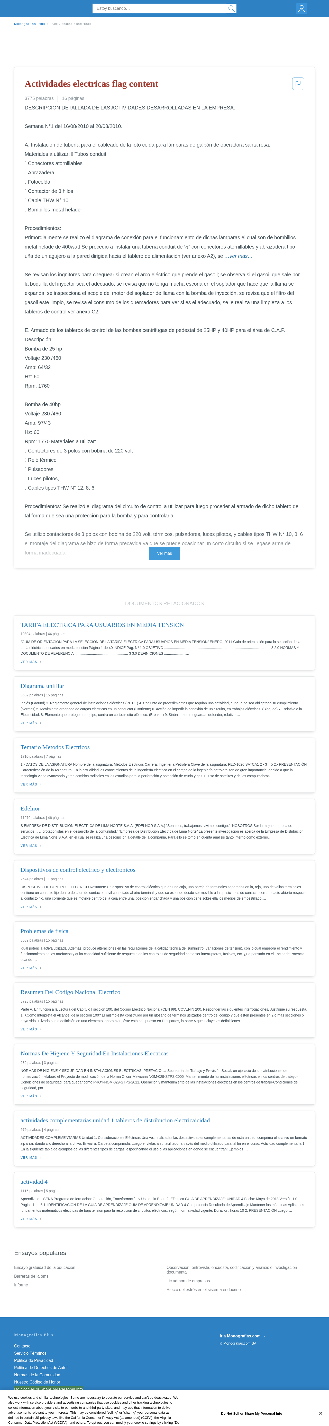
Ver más (164, 553)
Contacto (22, 1346)
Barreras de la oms (31, 1276)
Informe (21, 1285)
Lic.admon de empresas (188, 1281)
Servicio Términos (30, 1353)
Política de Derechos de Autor (41, 1367)
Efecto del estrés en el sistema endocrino (204, 1289)
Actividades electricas (72, 24)
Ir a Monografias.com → (243, 1336)
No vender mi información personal (45, 1389)
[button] (298, 85)
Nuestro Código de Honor (37, 1382)
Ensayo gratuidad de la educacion (44, 1267)
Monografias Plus (29, 24)
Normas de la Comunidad (37, 1375)
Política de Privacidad (33, 1360)
